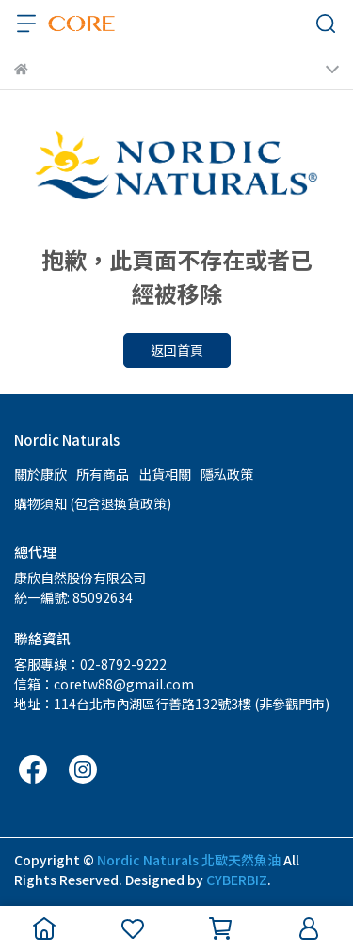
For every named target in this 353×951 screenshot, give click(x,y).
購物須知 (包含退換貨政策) (92, 503)
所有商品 (102, 474)
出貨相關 (164, 474)
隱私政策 (227, 474)
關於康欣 (40, 474)
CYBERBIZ (236, 879)
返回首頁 (177, 350)
